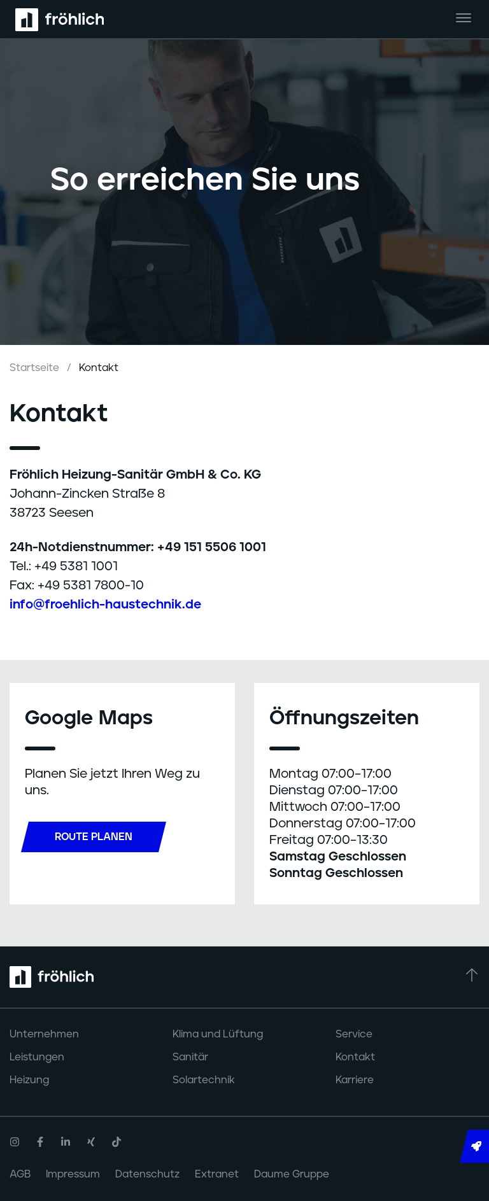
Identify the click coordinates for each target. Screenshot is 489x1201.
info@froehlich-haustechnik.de (105, 604)
